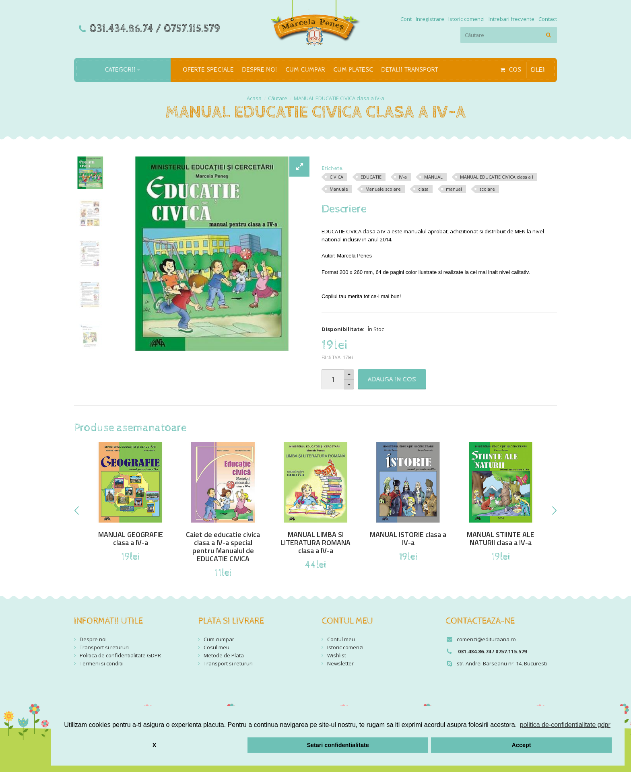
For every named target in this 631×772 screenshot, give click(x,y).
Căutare (277, 98)
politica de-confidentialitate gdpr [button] (565, 724)
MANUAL (433, 177)
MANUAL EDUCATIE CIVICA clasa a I (496, 177)
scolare (487, 189)
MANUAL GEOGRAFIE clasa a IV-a (130, 539)
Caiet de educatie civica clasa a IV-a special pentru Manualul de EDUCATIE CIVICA (223, 547)
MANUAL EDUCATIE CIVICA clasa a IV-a (339, 98)
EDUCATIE (371, 177)
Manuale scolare (383, 189)
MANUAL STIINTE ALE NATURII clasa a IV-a (500, 539)
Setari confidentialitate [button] (338, 745)
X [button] (155, 745)
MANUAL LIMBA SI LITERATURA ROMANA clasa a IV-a (315, 543)
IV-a (403, 177)
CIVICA (336, 177)
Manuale (339, 189)
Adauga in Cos (392, 379)
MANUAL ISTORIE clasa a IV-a (408, 539)
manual (454, 189)
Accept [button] (521, 745)
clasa (423, 189)
